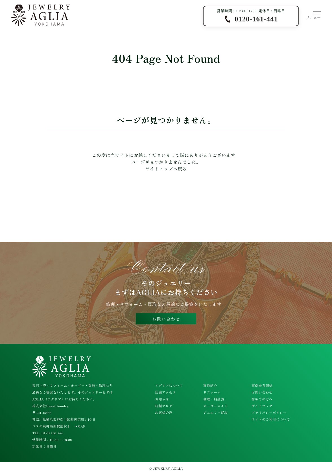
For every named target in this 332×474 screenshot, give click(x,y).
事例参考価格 (262, 385)
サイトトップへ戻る (166, 168)
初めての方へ (262, 399)
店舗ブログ (163, 405)
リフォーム (212, 392)
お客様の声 (163, 412)
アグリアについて (169, 385)
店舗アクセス (165, 392)
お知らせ (162, 399)
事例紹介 (210, 385)
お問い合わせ (166, 318)
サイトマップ (262, 405)
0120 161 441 (53, 432)
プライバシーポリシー (269, 412)
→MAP (80, 426)
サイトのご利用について (271, 419)
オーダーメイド (215, 405)
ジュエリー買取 (215, 412)
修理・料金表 (213, 399)
